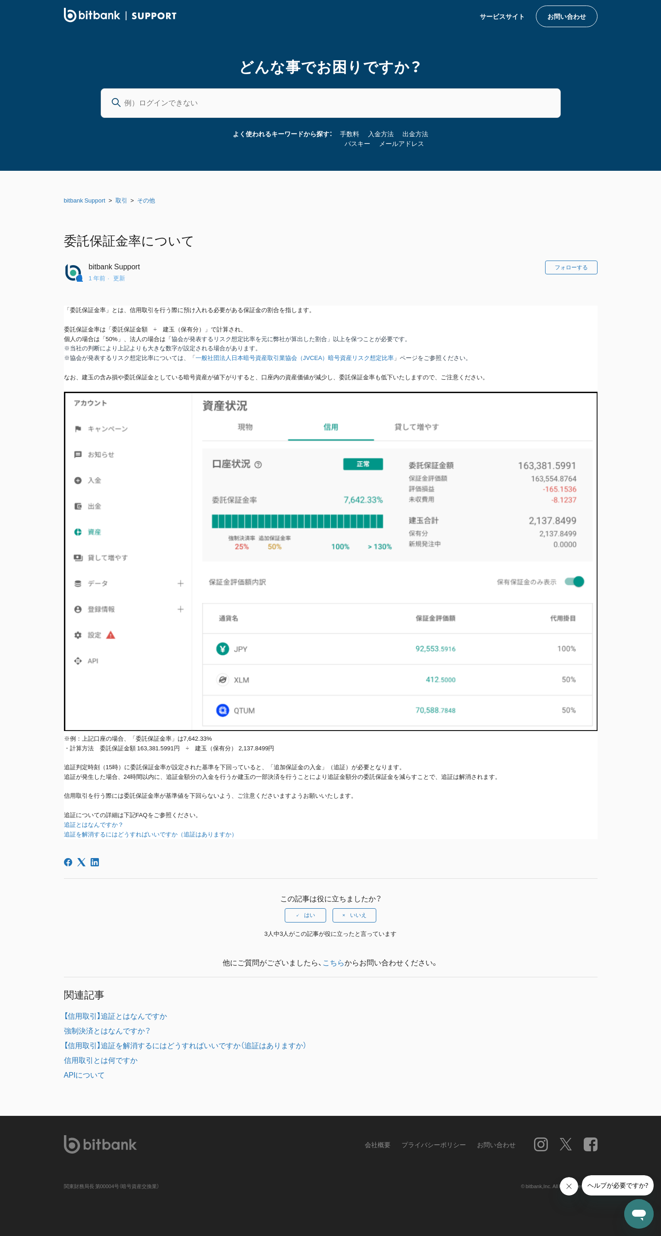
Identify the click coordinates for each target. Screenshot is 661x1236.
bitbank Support (84, 200)
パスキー (357, 143)
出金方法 (415, 133)
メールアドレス (401, 143)
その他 (146, 200)
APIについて (84, 1074)
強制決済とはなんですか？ (107, 1030)
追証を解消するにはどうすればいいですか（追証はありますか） (150, 834)
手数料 (349, 133)
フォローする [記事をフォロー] (571, 267)
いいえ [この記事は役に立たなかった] (358, 915)
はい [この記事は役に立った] (309, 915)
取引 (121, 200)
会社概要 (378, 1144)
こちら (333, 962)
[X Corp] (81, 862)
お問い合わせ (566, 16)
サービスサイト (502, 16)
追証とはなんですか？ (94, 824)
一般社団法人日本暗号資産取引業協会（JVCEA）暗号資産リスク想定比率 (294, 357)
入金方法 (381, 133)
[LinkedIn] (95, 862)
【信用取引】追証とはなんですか (115, 1015)
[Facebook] (68, 862)
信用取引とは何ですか (101, 1059)
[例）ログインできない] (331, 103)
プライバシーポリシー (434, 1144)
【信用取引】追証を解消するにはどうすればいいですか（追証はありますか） (185, 1044)
